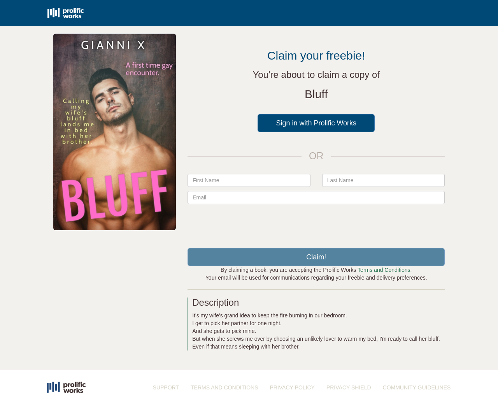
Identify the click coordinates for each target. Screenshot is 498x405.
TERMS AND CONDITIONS (224, 387)
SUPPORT (166, 387)
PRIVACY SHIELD (348, 387)
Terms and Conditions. (385, 270)
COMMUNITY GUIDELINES (417, 387)
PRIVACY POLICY (292, 387)
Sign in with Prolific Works (316, 123)
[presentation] (316, 223)
